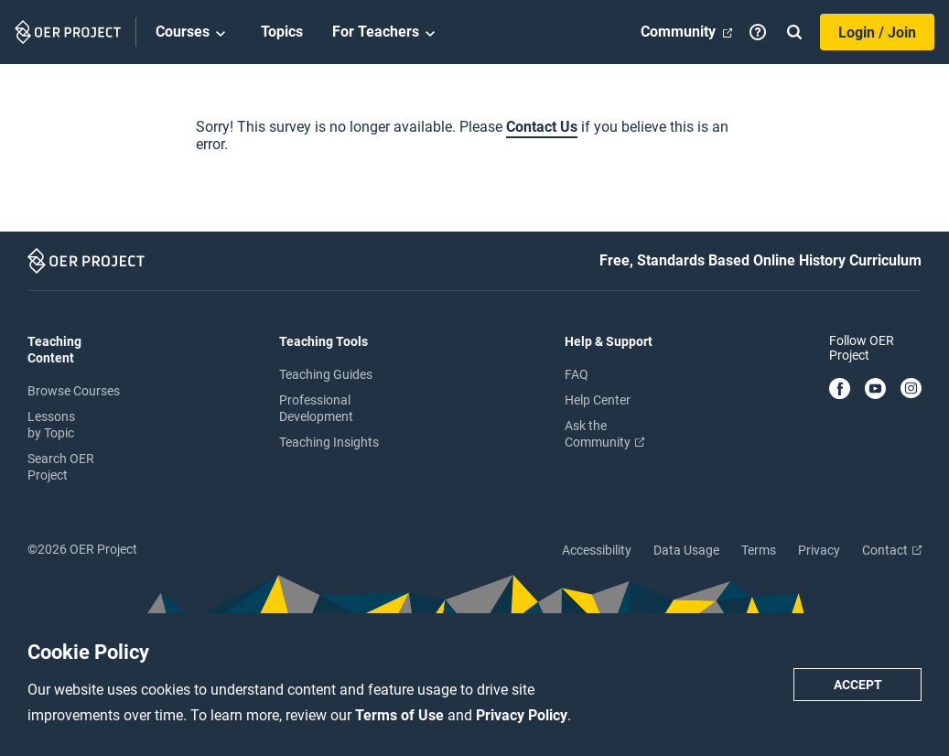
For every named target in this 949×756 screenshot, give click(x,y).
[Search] (794, 32)
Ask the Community (604, 433)
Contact (892, 550)
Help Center (598, 400)
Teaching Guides (325, 374)
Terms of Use (401, 715)
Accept (858, 684)
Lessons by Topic (51, 424)
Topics (282, 31)
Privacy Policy (521, 715)
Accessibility (596, 550)
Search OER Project (60, 466)
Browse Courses (73, 390)
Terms (758, 550)
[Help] (758, 32)
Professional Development (316, 408)
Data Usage (686, 550)
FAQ (576, 374)
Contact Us (541, 126)
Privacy (819, 550)
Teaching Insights (329, 442)
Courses (194, 33)
